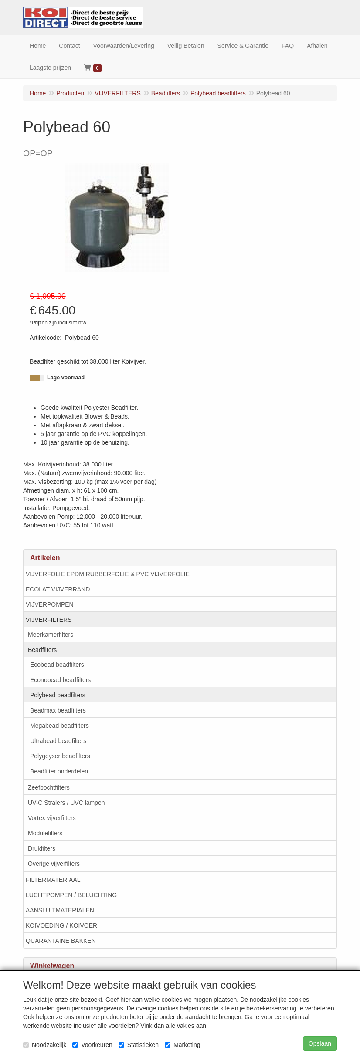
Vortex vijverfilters (52, 817)
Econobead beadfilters (60, 679)
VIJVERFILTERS (49, 619)
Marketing (182, 1044)
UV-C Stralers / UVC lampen (66, 802)
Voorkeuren (92, 1044)
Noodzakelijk (44, 1044)
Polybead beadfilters (57, 695)
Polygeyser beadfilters (60, 756)
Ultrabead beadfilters (58, 740)
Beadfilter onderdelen (59, 771)
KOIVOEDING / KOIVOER (61, 925)
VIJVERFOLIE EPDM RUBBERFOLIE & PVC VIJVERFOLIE (108, 574)
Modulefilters (45, 833)
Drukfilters (41, 848)
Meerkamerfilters (50, 634)
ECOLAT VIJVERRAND (58, 589)
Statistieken (139, 1044)
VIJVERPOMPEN (50, 604)
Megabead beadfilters (59, 725)
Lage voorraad (66, 378)
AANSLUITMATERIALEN (60, 910)
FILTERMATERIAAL (53, 879)
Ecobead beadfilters (57, 664)
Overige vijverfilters (54, 863)
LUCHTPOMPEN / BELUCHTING (71, 895)
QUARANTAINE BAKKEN (61, 940)
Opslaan (320, 1043)
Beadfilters (42, 649)
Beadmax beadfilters (58, 710)
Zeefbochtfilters (49, 787)
